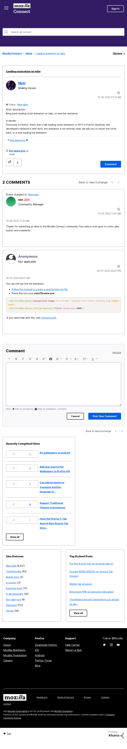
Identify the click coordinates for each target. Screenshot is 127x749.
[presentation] (9, 360)
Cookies (105, 698)
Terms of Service (65, 698)
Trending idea (13, 572)
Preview (116, 354)
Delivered (11, 606)
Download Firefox (46, 646)
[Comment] (110, 164)
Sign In (115, 8)
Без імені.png (17, 140)
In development (14, 594)
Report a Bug (73, 651)
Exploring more (14, 589)
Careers (8, 661)
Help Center (72, 646)
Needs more (13, 578)
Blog (37, 666)
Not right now (13, 600)
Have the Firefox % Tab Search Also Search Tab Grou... (54, 524)
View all (14, 538)
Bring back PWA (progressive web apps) (91, 592)
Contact (7, 705)
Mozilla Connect (22, 8)
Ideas (29, 53)
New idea (22, 104)
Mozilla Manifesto (14, 651)
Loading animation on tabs (23, 71)
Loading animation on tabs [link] (50, 53)
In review (11, 583)
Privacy (87, 698)
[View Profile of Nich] (21, 83)
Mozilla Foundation (15, 656)
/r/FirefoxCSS (48, 318)
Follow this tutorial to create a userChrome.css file (40, 289)
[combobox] (63, 32)
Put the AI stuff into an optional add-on (91, 564)
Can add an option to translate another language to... (52, 488)
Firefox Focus (43, 661)
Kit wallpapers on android (55, 453)
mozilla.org (41, 698)
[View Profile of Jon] (26, 199)
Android (39, 656)
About (7, 646)
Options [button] (117, 53)
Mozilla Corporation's (18, 712)
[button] (10, 162)
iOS (37, 651)
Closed (10, 611)
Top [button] (8, 734)
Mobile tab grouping (80, 585)
